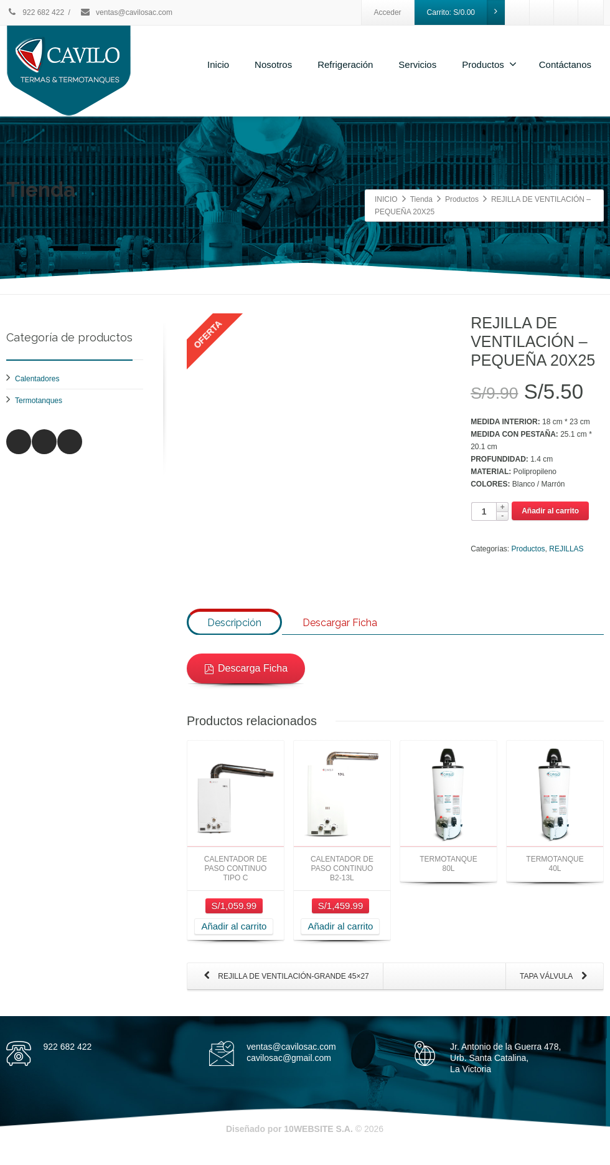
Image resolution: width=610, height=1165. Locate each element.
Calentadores (37, 378)
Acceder (387, 12)
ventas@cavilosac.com (126, 12)
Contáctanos (565, 64)
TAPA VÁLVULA (556, 987)
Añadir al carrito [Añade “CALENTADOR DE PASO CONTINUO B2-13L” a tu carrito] (340, 936)
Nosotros (273, 64)
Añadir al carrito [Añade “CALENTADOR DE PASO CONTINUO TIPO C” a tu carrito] (233, 936)
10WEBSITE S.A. (318, 1139)
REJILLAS (566, 548)
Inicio (218, 64)
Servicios (417, 64)
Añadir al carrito (550, 510)
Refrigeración (345, 64)
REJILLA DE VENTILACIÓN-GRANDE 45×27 (284, 987)
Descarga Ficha (246, 678)
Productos (489, 64)
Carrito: (466, 12)
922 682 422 (35, 12)
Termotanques (38, 400)
